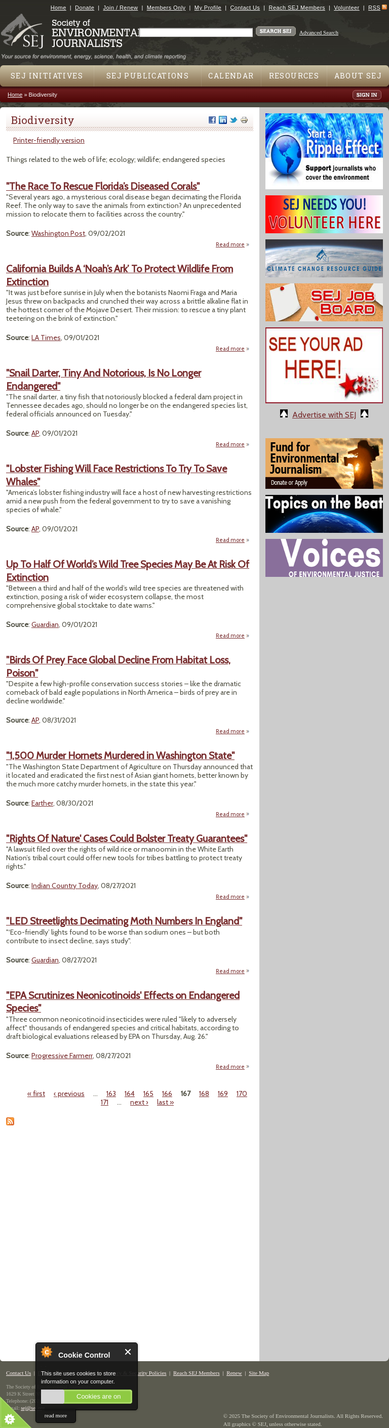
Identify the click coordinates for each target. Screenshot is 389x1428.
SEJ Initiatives (47, 75)
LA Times (46, 337)
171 (104, 1102)
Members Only (166, 8)
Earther (42, 803)
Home (58, 8)
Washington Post (58, 233)
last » (165, 1102)
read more (56, 1415)
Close (128, 1352)
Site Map (259, 1373)
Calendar (231, 75)
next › (139, 1102)
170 (242, 1093)
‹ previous (69, 1093)
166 (167, 1093)
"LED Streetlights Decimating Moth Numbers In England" (124, 921)
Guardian (45, 624)
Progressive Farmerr (62, 1055)
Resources (294, 75)
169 (223, 1093)
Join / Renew (120, 8)
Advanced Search (318, 32)
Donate (84, 8)
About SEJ (358, 75)
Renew (234, 1373)
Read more (233, 244)
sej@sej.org (33, 1408)
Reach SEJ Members (297, 8)
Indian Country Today (64, 885)
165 (148, 1093)
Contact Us (245, 8)
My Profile (207, 8)
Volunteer (346, 8)
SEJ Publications (147, 75)
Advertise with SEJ (324, 414)
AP (35, 433)
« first (36, 1093)
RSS (374, 8)
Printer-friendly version (49, 140)
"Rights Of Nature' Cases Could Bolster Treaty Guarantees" (126, 838)
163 (111, 1093)
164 (130, 1093)
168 (204, 1093)
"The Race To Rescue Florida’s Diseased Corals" (103, 186)
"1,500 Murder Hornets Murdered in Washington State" (120, 755)
